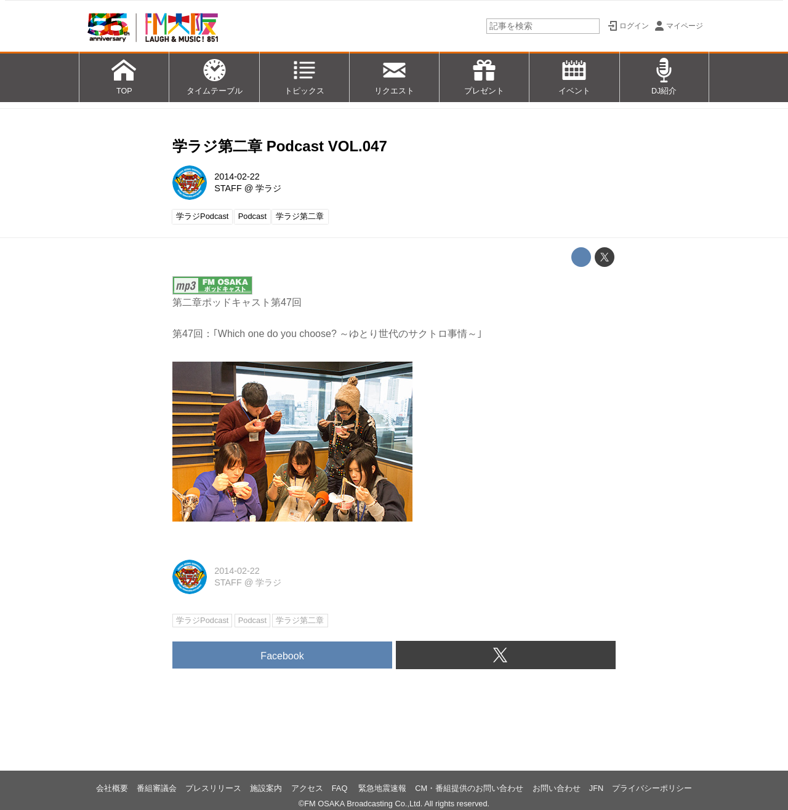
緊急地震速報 (382, 788)
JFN (596, 788)
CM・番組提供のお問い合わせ (469, 788)
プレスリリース (213, 788)
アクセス (307, 788)
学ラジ (268, 188)
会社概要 (112, 788)
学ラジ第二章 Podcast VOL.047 (279, 146)
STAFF (228, 188)
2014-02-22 (237, 176)
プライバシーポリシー (652, 788)
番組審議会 (157, 788)
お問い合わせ (557, 788)
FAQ (341, 788)
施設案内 (266, 788)
